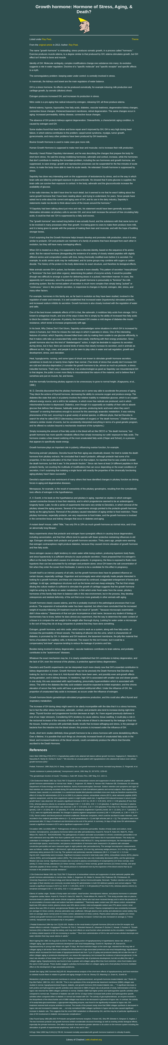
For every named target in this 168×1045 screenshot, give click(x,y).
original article (45, 45)
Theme (135, 39)
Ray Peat (46, 39)
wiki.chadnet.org (94, 1039)
